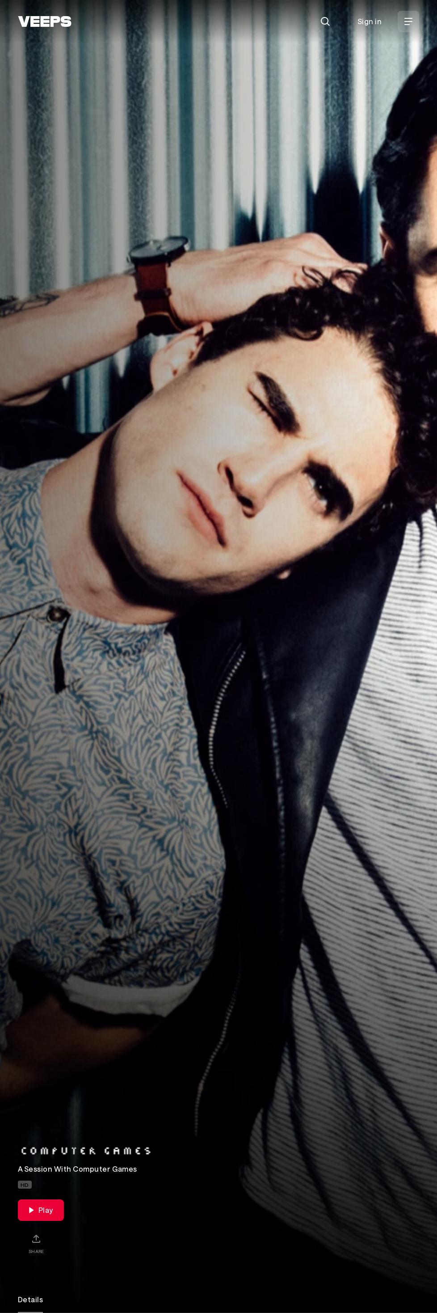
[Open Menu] (408, 21)
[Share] (36, 1244)
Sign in (369, 21)
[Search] (325, 21)
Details (30, 1299)
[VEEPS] (44, 21)
